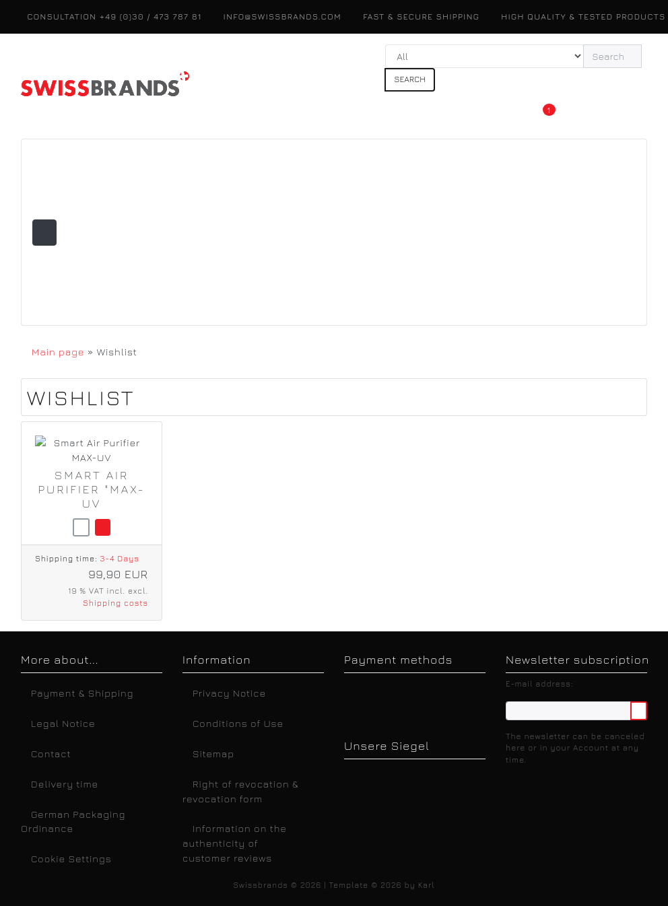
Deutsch (124, 843)
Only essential (512, 749)
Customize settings (513, 782)
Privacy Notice (446, 843)
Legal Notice (533, 843)
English (180, 843)
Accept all (512, 714)
